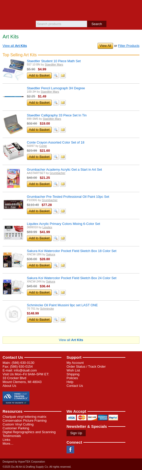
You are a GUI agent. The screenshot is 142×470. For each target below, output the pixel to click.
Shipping (73, 374)
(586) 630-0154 (21, 366)
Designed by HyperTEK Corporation (24, 461)
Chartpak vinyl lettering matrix (24, 417)
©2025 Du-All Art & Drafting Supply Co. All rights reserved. (37, 466)
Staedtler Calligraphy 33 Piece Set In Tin (56, 115)
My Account (75, 363)
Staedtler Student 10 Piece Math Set (54, 61)
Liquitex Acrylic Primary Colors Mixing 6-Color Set (63, 224)
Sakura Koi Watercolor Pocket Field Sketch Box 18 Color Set (71, 251)
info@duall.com (25, 370)
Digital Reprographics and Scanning (29, 432)
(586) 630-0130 (23, 363)
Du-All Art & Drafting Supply (71, 10)
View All (105, 46)
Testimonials (12, 436)
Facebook (70, 449)
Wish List (73, 370)
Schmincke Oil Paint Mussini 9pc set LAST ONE (62, 305)
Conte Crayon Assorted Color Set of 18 (55, 142)
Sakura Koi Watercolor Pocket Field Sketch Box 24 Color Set (71, 278)
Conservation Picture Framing (25, 420)
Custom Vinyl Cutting (18, 424)
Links (6, 440)
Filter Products (128, 46)
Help (70, 382)
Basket (135, 8)
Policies (72, 378)
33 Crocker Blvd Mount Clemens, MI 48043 (22, 380)
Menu (6, 8)
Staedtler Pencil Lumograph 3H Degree (56, 88)
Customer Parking (16, 428)
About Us (9, 386)
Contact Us (13, 357)
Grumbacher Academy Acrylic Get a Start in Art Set (64, 169)
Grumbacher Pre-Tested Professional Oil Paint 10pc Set (68, 197)
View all (15, 46)
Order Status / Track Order (86, 366)
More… (8, 443)
